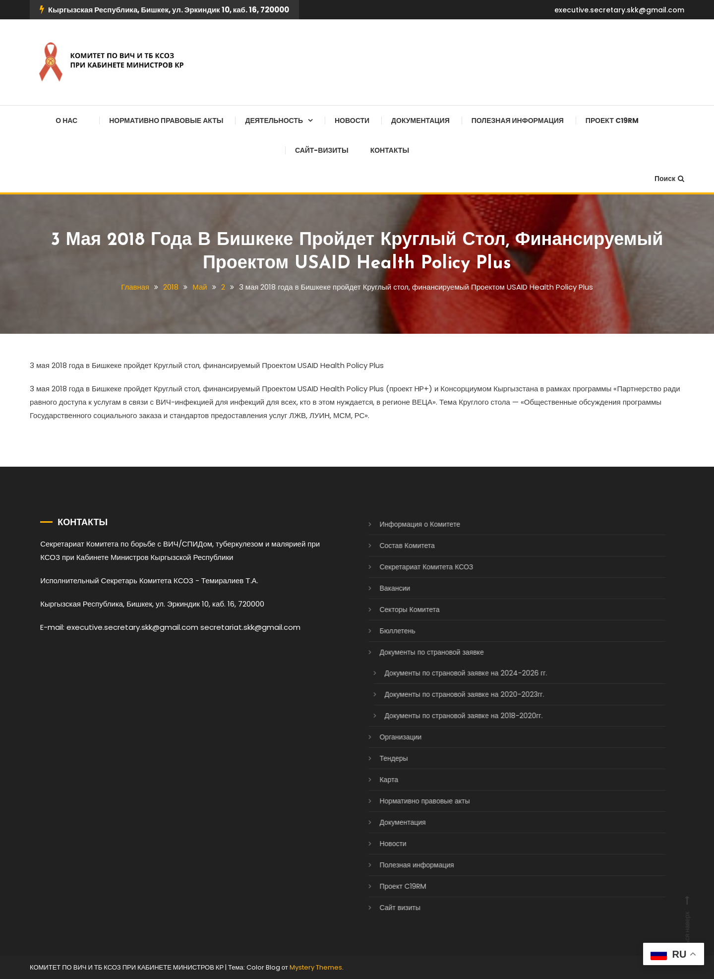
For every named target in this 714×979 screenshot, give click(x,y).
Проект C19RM (612, 120)
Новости (352, 120)
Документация (420, 120)
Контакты (389, 150)
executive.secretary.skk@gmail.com (619, 10)
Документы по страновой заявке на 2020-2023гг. (455, 694)
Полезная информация (518, 120)
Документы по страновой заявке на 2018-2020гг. (454, 716)
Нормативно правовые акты (166, 120)
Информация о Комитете (410, 524)
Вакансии (385, 588)
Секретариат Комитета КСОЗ (417, 567)
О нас (66, 120)
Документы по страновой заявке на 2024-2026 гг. (456, 673)
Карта (379, 780)
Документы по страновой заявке (422, 652)
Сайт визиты (390, 908)
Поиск (669, 179)
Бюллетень (388, 631)
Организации (391, 737)
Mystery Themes (316, 967)
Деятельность (274, 120)
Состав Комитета (397, 546)
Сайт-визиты (322, 150)
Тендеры (384, 758)
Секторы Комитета (400, 609)
